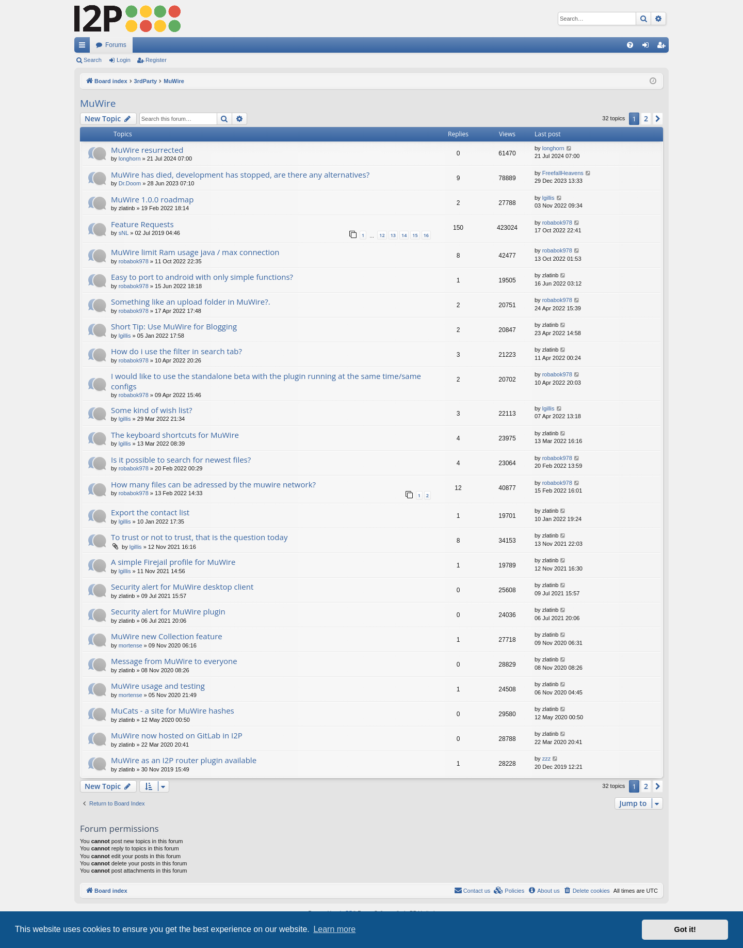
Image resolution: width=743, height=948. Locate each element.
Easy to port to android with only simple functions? (202, 277)
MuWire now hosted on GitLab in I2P (177, 735)
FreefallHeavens (563, 173)
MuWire (98, 103)
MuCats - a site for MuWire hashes (172, 710)
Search (93, 60)
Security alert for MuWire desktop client (182, 586)
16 (426, 235)
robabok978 (557, 222)
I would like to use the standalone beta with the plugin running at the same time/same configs (266, 381)
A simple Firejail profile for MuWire (173, 562)
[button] (658, 119)
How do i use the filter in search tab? (176, 351)
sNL (124, 233)
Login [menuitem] (647, 47)
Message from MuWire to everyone (174, 661)
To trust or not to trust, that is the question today (199, 537)
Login (124, 60)
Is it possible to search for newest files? (181, 459)
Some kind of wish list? (151, 410)
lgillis (548, 198)
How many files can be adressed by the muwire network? (213, 484)
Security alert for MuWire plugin (168, 611)
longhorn (130, 158)
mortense (130, 645)
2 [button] (646, 118)
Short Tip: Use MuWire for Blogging (174, 326)
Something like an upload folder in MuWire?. (190, 301)
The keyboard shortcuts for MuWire (175, 435)
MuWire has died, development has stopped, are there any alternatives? (240, 174)
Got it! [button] (685, 929)
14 (404, 235)
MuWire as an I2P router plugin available (183, 760)
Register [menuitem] (663, 47)
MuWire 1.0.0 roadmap (152, 199)
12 (381, 235)
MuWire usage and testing (158, 686)
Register (156, 60)
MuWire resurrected (147, 150)
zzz (546, 758)
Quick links (84, 47)
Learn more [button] (334, 929)
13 (393, 235)
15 (414, 235)
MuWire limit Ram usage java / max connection (195, 252)
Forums (115, 45)
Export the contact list (150, 512)
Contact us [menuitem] (472, 890)
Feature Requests (142, 224)
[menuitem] (630, 45)
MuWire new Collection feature (166, 636)
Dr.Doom (130, 183)
